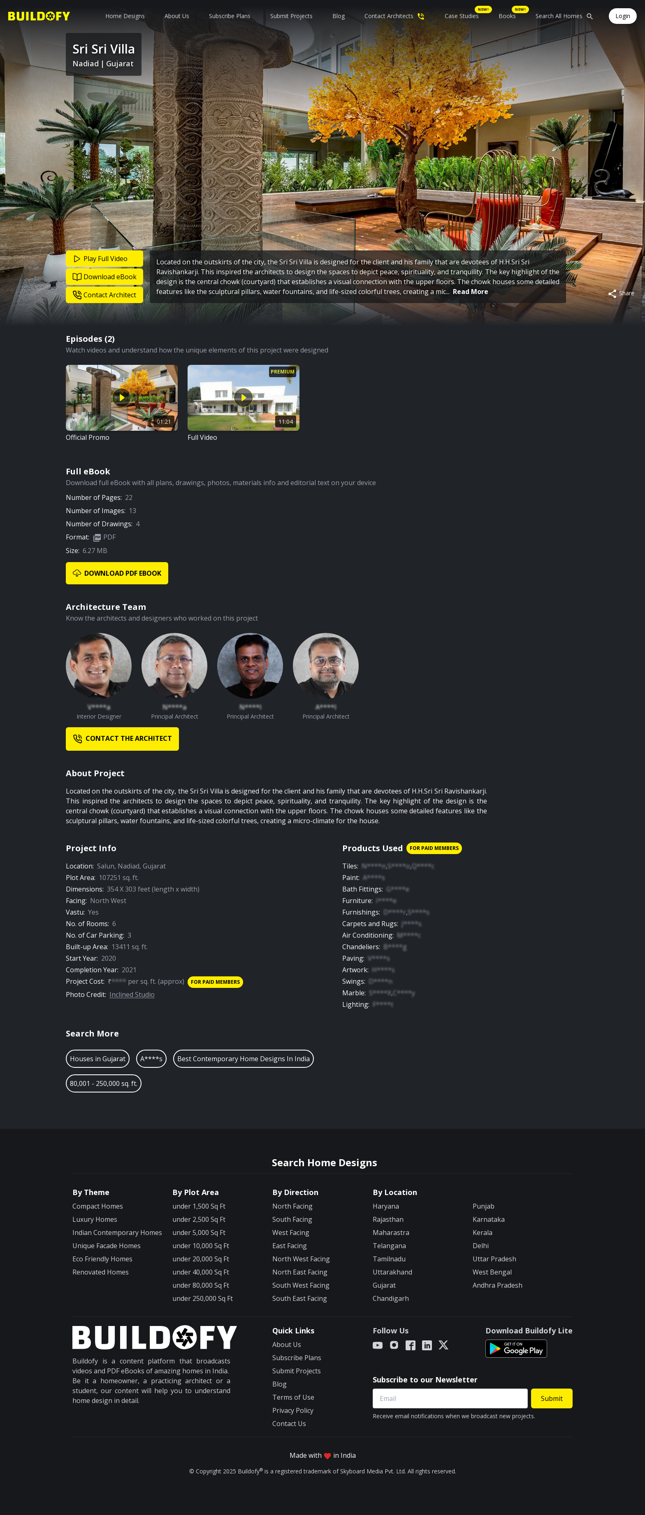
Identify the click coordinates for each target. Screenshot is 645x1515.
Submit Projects (291, 16)
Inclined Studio (132, 994)
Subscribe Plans (230, 16)
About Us (177, 16)
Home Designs (125, 16)
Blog (338, 16)
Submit (552, 1398)
